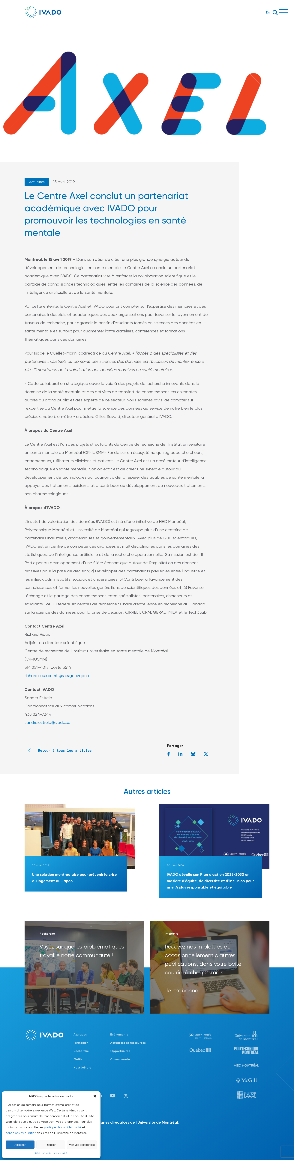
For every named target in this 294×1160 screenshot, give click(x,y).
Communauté (120, 1059)
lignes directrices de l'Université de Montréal (138, 1122)
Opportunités (120, 1051)
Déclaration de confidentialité (51, 1153)
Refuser (51, 1144)
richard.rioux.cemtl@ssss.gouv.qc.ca (57, 675)
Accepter (20, 1144)
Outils (78, 1059)
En (268, 12)
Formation (81, 1043)
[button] (95, 1096)
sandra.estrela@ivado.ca (47, 722)
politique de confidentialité (62, 1127)
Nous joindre (83, 1067)
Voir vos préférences (82, 1144)
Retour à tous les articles (58, 750)
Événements (119, 1034)
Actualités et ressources (128, 1043)
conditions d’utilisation (21, 1133)
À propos (80, 1034)
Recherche (81, 1051)
